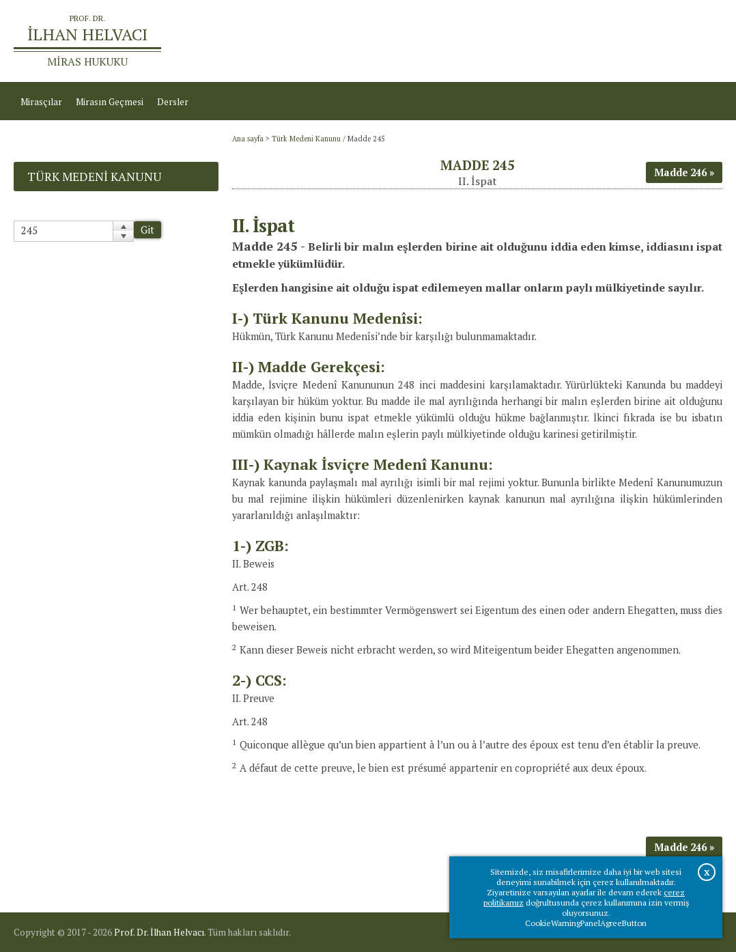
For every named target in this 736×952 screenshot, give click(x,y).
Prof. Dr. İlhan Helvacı (159, 932)
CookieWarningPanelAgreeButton (586, 923)
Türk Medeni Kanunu (306, 138)
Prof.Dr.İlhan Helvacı (627, 41)
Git (147, 229)
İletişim (700, 41)
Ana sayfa (550, 41)
